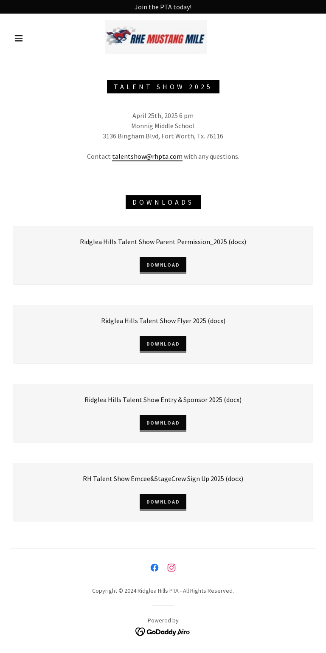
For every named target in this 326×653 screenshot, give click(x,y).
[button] (18, 38)
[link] (156, 37)
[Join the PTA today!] (163, 7)
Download (163, 265)
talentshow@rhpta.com (147, 156)
